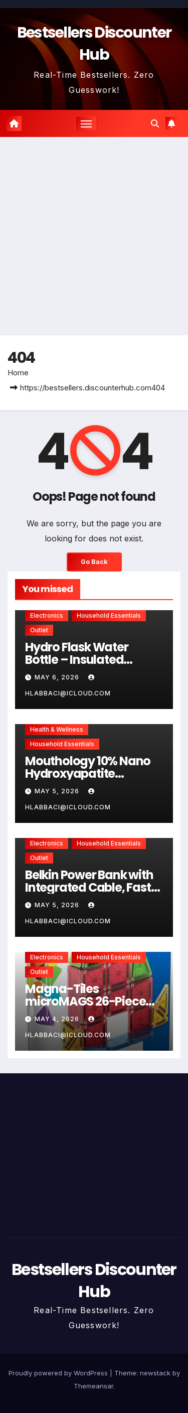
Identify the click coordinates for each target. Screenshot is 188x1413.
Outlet (39, 630)
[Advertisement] (94, 236)
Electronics (46, 615)
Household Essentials (109, 615)
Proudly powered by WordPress (59, 1373)
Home (18, 372)
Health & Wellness (56, 729)
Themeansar (93, 1386)
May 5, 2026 (58, 791)
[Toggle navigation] (86, 123)
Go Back (94, 562)
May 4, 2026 (58, 1019)
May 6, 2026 (58, 677)
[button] (155, 123)
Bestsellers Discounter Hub (94, 1280)
